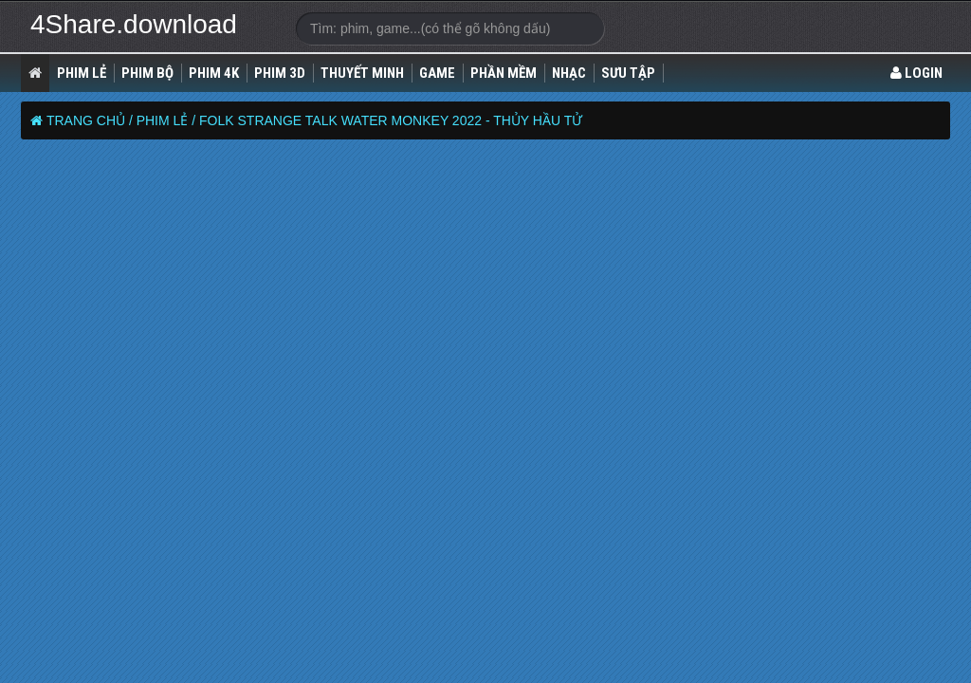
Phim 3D (279, 73)
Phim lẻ (81, 73)
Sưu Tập (628, 73)
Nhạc (569, 73)
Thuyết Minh (362, 73)
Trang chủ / (89, 120)
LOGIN (916, 73)
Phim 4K (214, 73)
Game (437, 73)
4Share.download (133, 24)
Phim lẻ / (166, 120)
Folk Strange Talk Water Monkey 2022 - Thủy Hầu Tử (390, 120)
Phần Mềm (503, 73)
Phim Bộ (147, 73)
